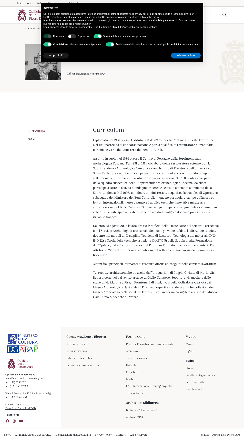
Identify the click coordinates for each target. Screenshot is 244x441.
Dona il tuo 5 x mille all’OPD (20, 408)
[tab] (56, 131)
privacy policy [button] (142, 14)
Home (28, 28)
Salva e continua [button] (186, 55)
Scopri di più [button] (56, 55)
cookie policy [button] (152, 17)
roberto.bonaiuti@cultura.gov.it (86, 76)
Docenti (36, 28)
